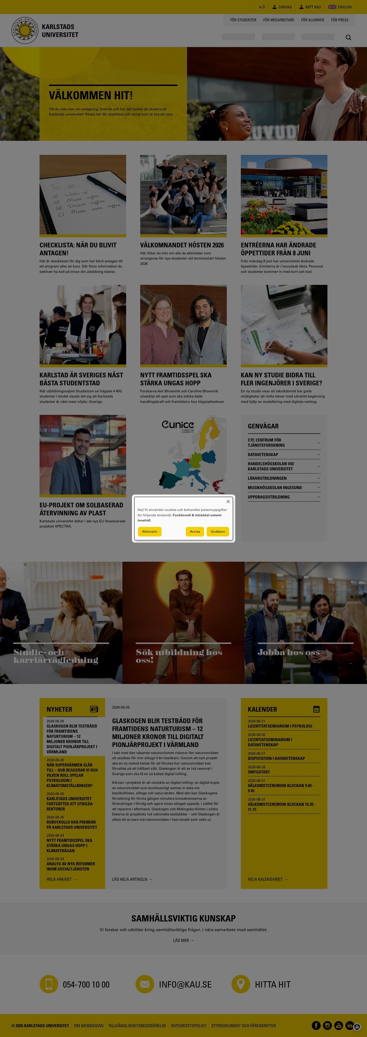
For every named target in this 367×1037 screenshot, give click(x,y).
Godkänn (218, 531)
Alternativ (150, 531)
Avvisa (195, 531)
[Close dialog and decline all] (228, 500)
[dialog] (183, 518)
